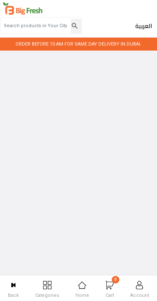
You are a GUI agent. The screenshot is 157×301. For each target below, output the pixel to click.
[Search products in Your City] (88, 10)
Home (82, 289)
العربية (143, 10)
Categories (47, 289)
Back (13, 289)
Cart (112, 287)
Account (139, 289)
